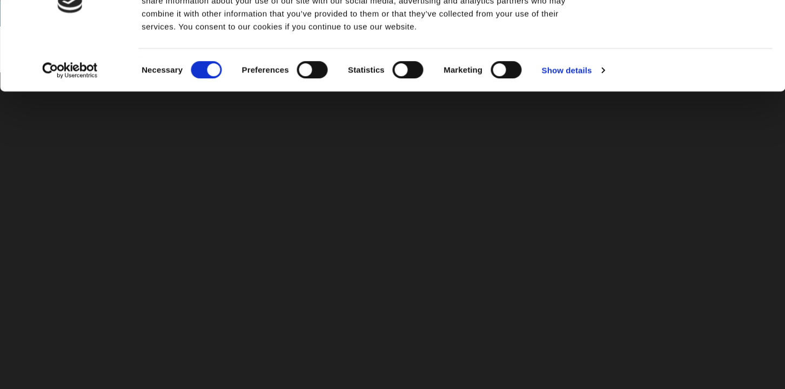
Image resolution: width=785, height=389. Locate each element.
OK (695, 26)
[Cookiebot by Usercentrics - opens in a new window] (70, 122)
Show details (567, 121)
